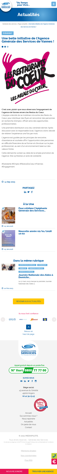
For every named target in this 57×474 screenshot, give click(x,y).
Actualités (28, 421)
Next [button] (54, 319)
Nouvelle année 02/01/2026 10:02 (35, 232)
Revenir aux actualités (28, 301)
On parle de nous (28, 424)
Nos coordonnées (28, 455)
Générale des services (9, 24)
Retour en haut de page (28, 332)
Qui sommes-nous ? (28, 416)
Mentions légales (28, 451)
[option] (12, 319)
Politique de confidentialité (38, 442)
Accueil (28, 413)
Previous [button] (3, 319)
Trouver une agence (43, 471)
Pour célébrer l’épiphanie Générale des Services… (33, 209)
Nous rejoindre (28, 419)
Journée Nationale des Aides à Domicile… (36, 276)
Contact (28, 427)
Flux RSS (28, 460)
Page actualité (22, 24)
